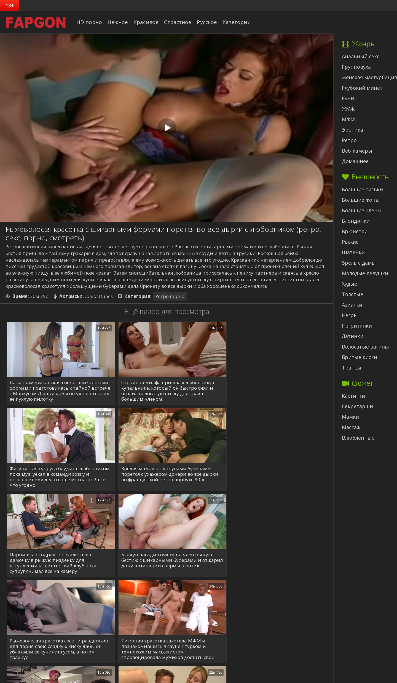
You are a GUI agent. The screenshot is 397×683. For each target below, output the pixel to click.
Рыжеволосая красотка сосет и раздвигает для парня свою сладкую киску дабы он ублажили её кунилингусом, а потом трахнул (52, 563)
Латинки (352, 336)
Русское (208, 22)
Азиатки (352, 304)
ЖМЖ (348, 108)
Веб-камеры (357, 150)
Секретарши (357, 406)
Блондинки (356, 220)
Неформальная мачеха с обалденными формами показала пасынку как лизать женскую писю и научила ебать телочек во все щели (271, 563)
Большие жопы (361, 199)
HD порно (90, 22)
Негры (350, 315)
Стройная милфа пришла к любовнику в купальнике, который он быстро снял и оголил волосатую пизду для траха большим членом (164, 391)
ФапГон (201, 677)
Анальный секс (360, 56)
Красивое (146, 22)
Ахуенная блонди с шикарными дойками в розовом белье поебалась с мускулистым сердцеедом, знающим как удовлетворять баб (165, 649)
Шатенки (353, 252)
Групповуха (356, 66)
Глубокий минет (362, 87)
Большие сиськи (362, 189)
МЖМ (348, 119)
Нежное (118, 22)
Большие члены (362, 210)
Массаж (351, 427)
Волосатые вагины (365, 346)
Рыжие (350, 241)
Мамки (350, 416)
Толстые (352, 294)
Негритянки (357, 325)
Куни (348, 98)
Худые (349, 283)
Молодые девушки (365, 273)
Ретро (349, 140)
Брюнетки (355, 231)
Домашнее (355, 161)
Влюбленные (358, 437)
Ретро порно (169, 296)
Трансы (351, 367)
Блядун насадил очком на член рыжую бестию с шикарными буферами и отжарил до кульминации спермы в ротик (270, 477)
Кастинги (353, 395)
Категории (237, 22)
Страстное (178, 22)
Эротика (352, 129)
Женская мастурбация (369, 77)
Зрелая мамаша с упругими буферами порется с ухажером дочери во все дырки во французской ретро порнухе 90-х (58, 474)
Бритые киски (359, 357)
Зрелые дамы (359, 262)
